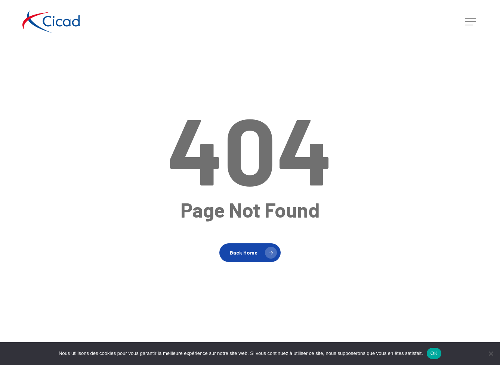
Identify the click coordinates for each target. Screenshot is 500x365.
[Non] (490, 353)
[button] (471, 22)
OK (434, 353)
